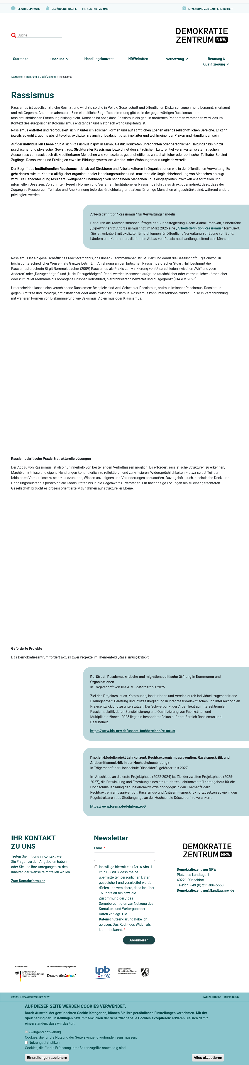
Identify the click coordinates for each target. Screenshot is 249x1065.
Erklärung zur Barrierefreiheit (210, 8)
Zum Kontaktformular (28, 881)
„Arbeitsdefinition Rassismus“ (199, 228)
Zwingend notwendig (45, 1032)
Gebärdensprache (64, 8)
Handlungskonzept (99, 59)
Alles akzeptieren (208, 1058)
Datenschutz (212, 997)
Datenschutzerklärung (116, 919)
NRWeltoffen (138, 59)
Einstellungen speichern (47, 1058)
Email (98, 848)
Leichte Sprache (29, 8)
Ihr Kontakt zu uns (95, 8)
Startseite (20, 59)
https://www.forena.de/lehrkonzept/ (118, 806)
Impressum (231, 997)
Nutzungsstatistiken (44, 1043)
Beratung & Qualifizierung (214, 61)
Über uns (57, 59)
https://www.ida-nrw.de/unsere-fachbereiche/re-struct (132, 731)
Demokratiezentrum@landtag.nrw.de (205, 890)
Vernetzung (175, 59)
